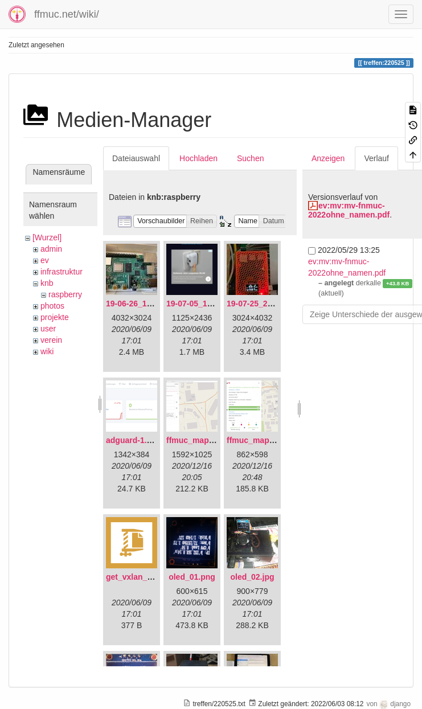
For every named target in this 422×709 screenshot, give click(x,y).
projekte (54, 317)
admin (51, 248)
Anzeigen (328, 158)
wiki (47, 351)
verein (51, 340)
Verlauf (376, 158)
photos (52, 305)
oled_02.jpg (252, 576)
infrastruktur (61, 271)
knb (47, 283)
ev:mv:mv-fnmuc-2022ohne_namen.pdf (349, 210)
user (48, 328)
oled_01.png (192, 576)
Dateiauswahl (136, 158)
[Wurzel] (47, 237)
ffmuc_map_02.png (263, 440)
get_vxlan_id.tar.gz (141, 576)
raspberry (65, 294)
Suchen (250, 158)
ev (44, 260)
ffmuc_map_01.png (202, 440)
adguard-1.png (133, 440)
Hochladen (198, 158)
